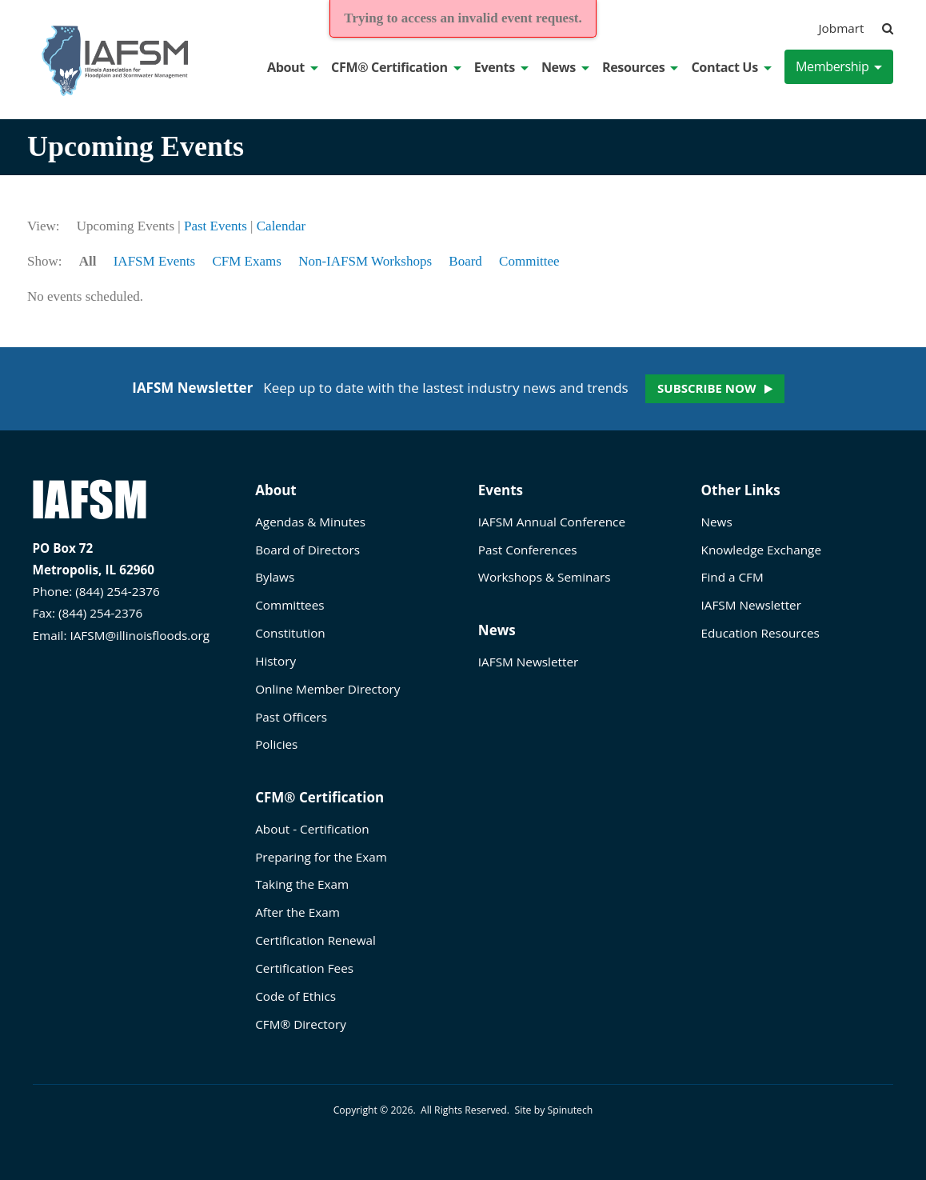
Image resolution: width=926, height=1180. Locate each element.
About (292, 67)
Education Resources (760, 633)
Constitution (290, 633)
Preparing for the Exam (321, 857)
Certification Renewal (315, 940)
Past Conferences (527, 550)
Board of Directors (307, 550)
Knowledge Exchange (761, 550)
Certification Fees (304, 968)
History (275, 661)
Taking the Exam (302, 884)
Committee (529, 261)
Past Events (215, 226)
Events (501, 67)
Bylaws (274, 577)
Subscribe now (706, 388)
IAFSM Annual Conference (551, 522)
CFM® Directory (300, 1024)
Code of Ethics (295, 996)
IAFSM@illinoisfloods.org (140, 635)
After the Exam (297, 912)
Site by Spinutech (553, 1110)
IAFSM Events (154, 261)
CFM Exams (246, 261)
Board (465, 261)
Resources (640, 67)
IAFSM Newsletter (528, 662)
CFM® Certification (396, 67)
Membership (839, 66)
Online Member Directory (327, 689)
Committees (289, 605)
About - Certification (312, 829)
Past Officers (291, 717)
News (565, 67)
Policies (276, 744)
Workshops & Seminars (544, 577)
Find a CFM (732, 577)
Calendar (281, 226)
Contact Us (731, 67)
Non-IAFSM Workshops (365, 261)
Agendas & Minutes (310, 522)
